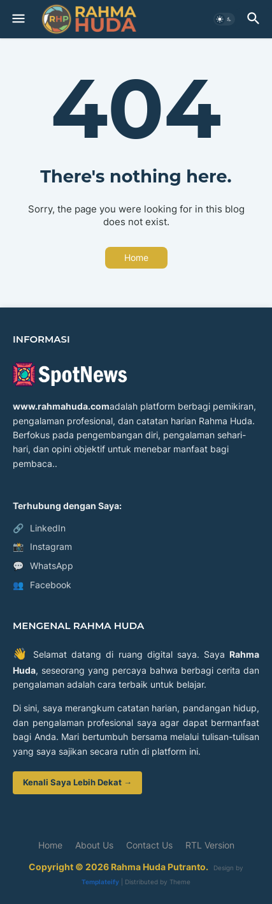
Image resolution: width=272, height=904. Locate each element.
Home (136, 257)
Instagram (42, 546)
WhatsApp (43, 565)
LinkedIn (39, 528)
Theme (179, 881)
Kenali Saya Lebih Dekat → (77, 782)
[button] (17, 19)
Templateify (100, 881)
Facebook (42, 585)
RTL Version (209, 845)
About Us (94, 845)
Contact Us (149, 845)
